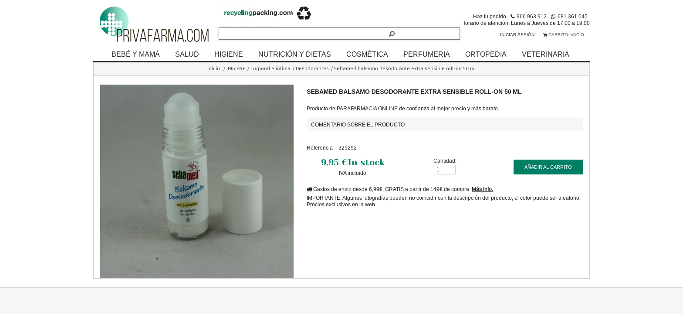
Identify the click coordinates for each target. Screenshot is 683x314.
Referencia (320, 147)
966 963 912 (532, 16)
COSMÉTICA (367, 54)
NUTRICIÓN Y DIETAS (294, 54)
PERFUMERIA (426, 54)
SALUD (187, 54)
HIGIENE (228, 54)
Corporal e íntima (270, 69)
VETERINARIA (545, 54)
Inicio (213, 69)
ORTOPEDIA (486, 54)
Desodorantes (312, 69)
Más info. (482, 189)
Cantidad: (444, 160)
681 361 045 (573, 16)
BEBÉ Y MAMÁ (136, 54)
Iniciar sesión (517, 35)
